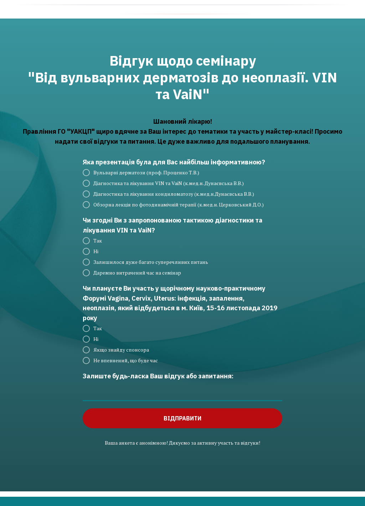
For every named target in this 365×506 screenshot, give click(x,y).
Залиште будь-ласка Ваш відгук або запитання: (158, 376)
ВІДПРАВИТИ (182, 418)
